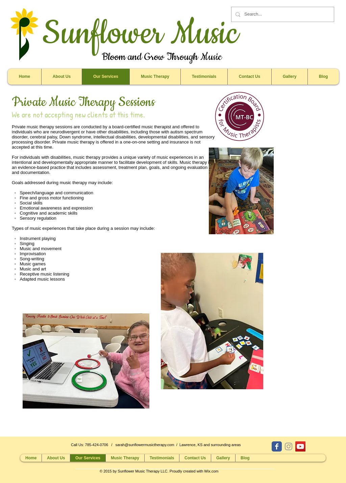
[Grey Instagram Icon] (288, 446)
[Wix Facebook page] (277, 446)
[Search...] (282, 14)
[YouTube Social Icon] (300, 446)
